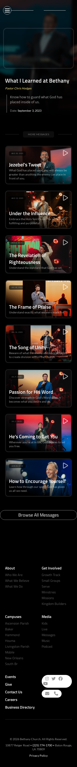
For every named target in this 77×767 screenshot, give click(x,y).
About (10, 568)
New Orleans (14, 658)
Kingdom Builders (54, 603)
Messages (48, 634)
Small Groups (51, 580)
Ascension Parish (17, 623)
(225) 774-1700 (42, 745)
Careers (11, 699)
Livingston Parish (17, 646)
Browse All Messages (38, 514)
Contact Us (13, 692)
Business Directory (20, 707)
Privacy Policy (38, 755)
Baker (9, 629)
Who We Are (14, 574)
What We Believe (17, 580)
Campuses (13, 616)
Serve (46, 586)
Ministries (49, 592)
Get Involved (52, 568)
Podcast (47, 646)
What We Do (14, 586)
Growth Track (51, 574)
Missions (48, 597)
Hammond (12, 634)
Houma (10, 640)
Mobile (9, 652)
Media (46, 616)
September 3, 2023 (29, 110)
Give (8, 684)
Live (44, 629)
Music (46, 640)
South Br (11, 663)
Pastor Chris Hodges (18, 88)
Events (10, 676)
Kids (44, 623)
